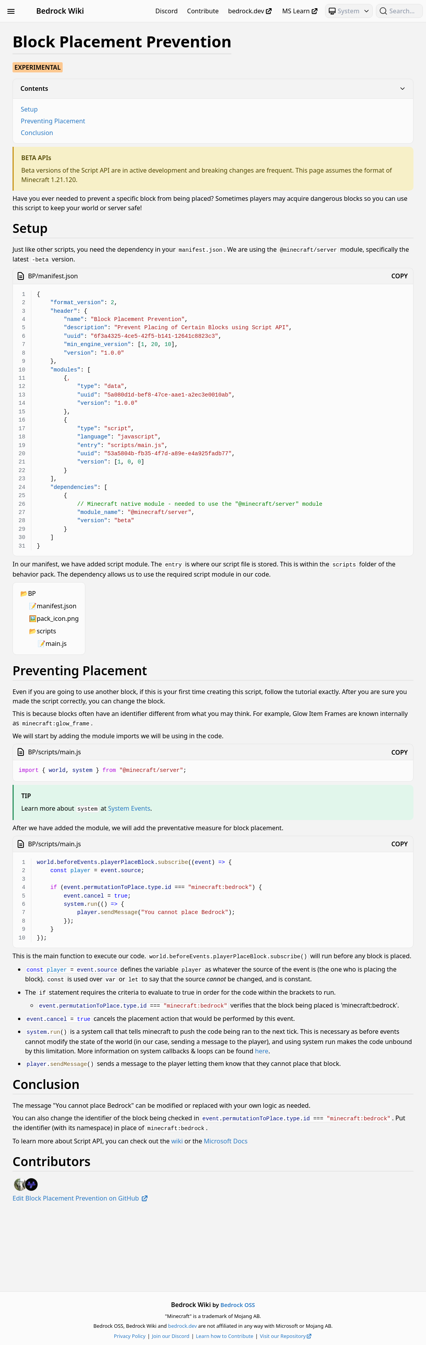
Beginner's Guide (50, 29)
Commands (50, 71)
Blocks (50, 57)
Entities (50, 113)
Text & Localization (50, 467)
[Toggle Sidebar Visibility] (11, 11)
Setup (134, 109)
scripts (152, 639)
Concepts (50, 85)
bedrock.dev (250, 11)
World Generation (50, 495)
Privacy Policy (183, 1336)
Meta (50, 170)
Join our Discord (223, 1336)
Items (50, 127)
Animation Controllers (50, 43)
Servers (50, 453)
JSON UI (50, 141)
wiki (283, 1217)
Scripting (50, 212)
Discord (166, 11)
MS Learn (300, 11)
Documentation (50, 99)
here (298, 1100)
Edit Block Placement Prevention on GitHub (186, 1274)
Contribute (203, 11)
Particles (50, 198)
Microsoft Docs (331, 1217)
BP (137, 601)
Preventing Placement (158, 121)
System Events (235, 815)
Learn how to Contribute (277, 1336)
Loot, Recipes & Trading (50, 155)
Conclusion (142, 132)
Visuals (50, 481)
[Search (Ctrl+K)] (399, 11)
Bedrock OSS (290, 1305)
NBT (50, 184)
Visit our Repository (339, 1336)
